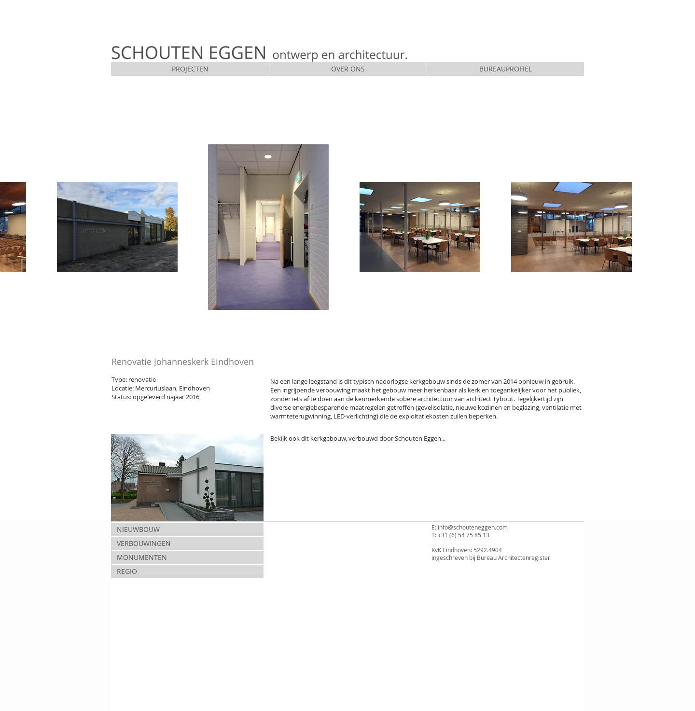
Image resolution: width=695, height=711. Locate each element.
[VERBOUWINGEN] (187, 543)
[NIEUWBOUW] (187, 529)
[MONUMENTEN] (187, 557)
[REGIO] (187, 571)
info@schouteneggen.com (473, 527)
